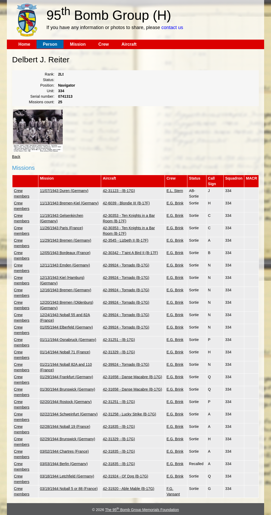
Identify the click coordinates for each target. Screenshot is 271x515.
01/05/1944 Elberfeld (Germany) (66, 327)
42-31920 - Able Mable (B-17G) (128, 488)
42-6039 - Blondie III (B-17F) (126, 203)
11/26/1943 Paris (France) (61, 228)
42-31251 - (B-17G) (119, 340)
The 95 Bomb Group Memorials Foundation (142, 510)
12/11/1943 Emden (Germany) (65, 265)
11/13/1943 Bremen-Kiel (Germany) (69, 203)
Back (16, 156)
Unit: (51, 91)
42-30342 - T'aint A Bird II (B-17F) (130, 253)
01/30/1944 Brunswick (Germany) (67, 389)
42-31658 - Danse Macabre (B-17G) (132, 377)
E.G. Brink (174, 203)
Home (24, 44)
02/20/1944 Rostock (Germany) (66, 402)
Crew (103, 44)
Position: (47, 85)
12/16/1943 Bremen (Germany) (65, 290)
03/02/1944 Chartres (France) (64, 451)
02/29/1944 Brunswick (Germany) (67, 439)
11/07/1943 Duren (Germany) (64, 191)
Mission (78, 44)
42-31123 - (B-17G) (119, 191)
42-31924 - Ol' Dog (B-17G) (125, 476)
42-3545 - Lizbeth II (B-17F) (125, 240)
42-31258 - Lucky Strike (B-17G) (129, 414)
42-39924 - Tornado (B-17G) (126, 265)
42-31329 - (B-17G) (119, 352)
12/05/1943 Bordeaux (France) (65, 253)
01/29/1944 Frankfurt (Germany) (66, 377)
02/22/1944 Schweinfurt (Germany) (69, 414)
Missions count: (41, 102)
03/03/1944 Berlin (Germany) (64, 464)
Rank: (50, 74)
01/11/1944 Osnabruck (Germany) (68, 340)
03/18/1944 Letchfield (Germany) (67, 476)
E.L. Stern (174, 191)
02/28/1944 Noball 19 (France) (65, 426)
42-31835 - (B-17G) (119, 426)
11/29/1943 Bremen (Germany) (65, 240)
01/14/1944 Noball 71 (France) (65, 352)
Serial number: (42, 96)
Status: (49, 80)
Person (50, 44)
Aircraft (129, 44)
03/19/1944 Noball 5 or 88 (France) (69, 488)
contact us (172, 27)
